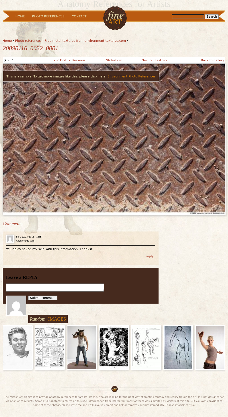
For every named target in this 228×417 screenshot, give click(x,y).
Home (7, 40)
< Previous (77, 60)
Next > (147, 60)
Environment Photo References (132, 76)
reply (150, 256)
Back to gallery (212, 60)
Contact (79, 16)
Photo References (48, 16)
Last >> (161, 60)
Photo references (28, 40)
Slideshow (114, 60)
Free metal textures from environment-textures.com (85, 40)
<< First (60, 60)
